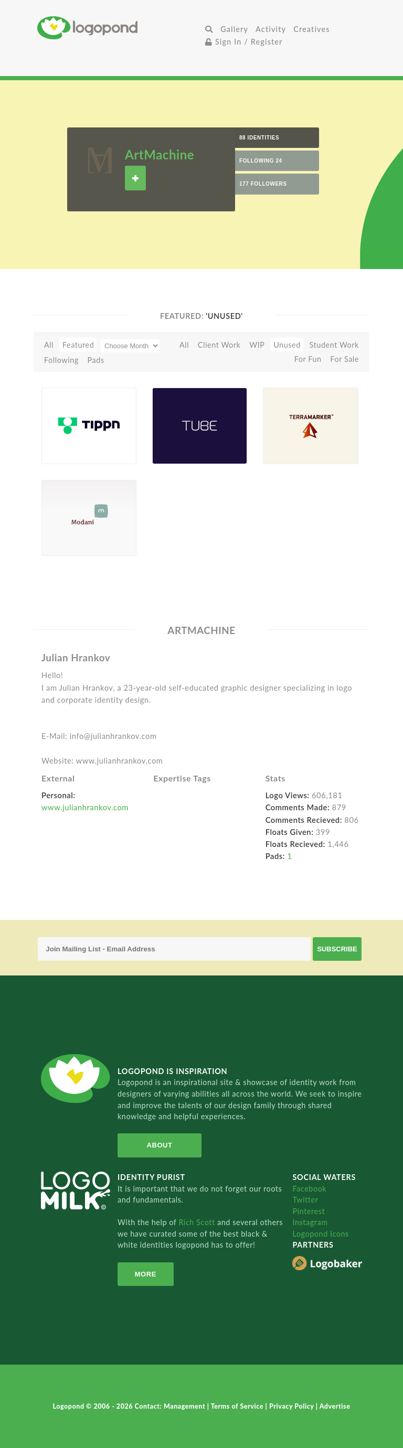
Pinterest (308, 1211)
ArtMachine (159, 154)
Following (61, 360)
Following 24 (260, 161)
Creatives (311, 29)
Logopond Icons (320, 1233)
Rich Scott (197, 1222)
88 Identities (259, 138)
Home (119, 27)
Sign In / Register (244, 41)
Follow (135, 178)
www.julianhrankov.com (85, 807)
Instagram (309, 1222)
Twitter (305, 1199)
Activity (271, 29)
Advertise (335, 1406)
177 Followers (263, 184)
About (160, 1145)
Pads (96, 360)
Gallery (234, 29)
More (145, 1274)
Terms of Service (238, 1406)
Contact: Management (171, 1406)
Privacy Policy (292, 1406)
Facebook (309, 1188)
